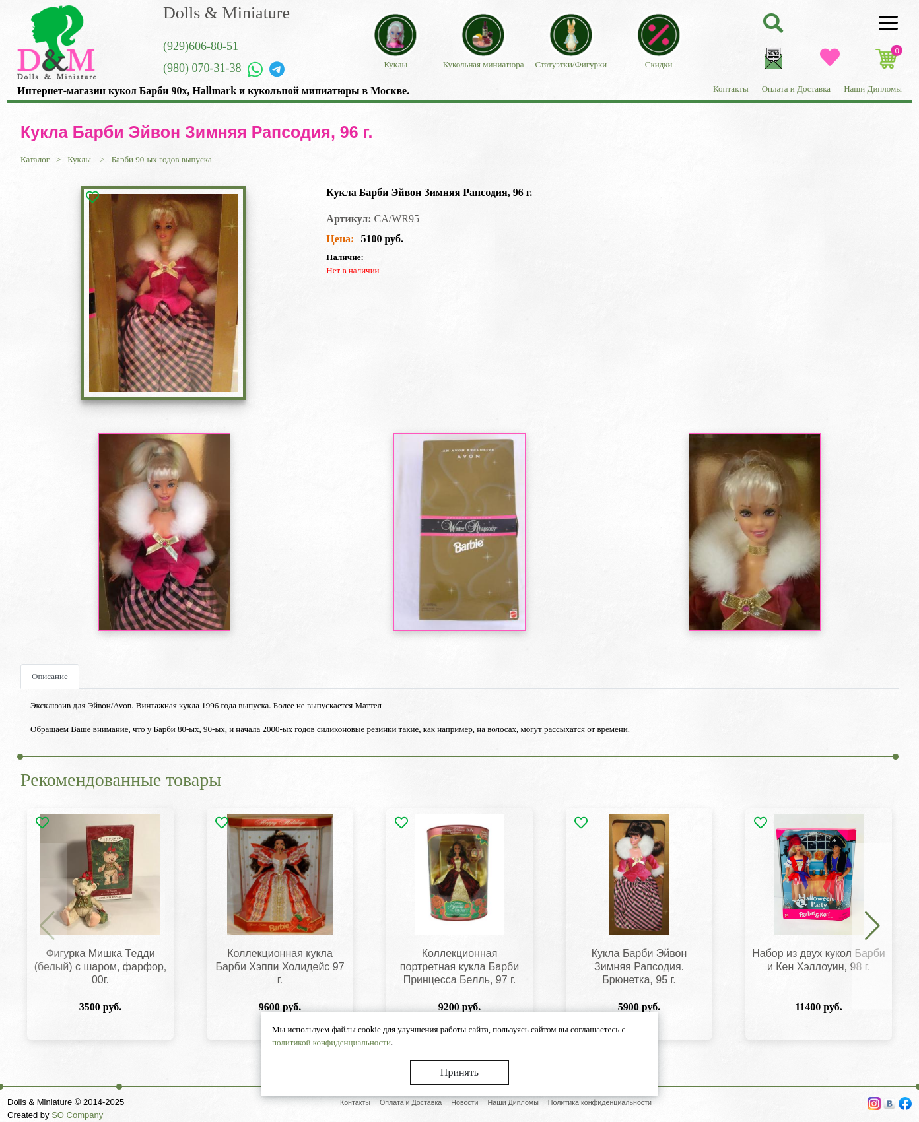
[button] (872, 926)
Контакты (731, 89)
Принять (459, 1072)
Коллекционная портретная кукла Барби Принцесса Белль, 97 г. (459, 966)
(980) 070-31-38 (202, 68)
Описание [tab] (50, 676)
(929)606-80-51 (200, 46)
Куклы (80, 159)
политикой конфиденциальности (331, 1042)
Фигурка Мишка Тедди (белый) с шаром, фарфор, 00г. (100, 966)
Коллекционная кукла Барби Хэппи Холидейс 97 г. (279, 966)
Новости (464, 1102)
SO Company (77, 1115)
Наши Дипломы (873, 89)
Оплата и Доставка (796, 89)
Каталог (35, 159)
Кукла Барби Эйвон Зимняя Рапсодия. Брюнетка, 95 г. (639, 966)
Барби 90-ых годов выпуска (162, 159)
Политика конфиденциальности (600, 1102)
